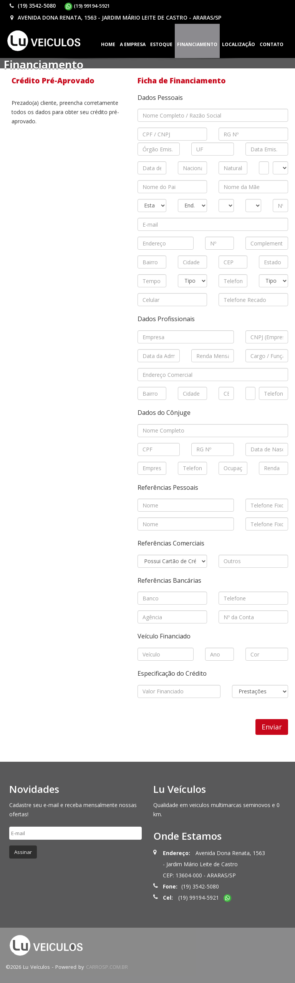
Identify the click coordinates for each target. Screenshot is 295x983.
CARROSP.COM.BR (107, 966)
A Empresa (133, 44)
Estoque (161, 44)
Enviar (272, 726)
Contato (271, 44)
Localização (238, 44)
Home (108, 44)
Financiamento (197, 44)
